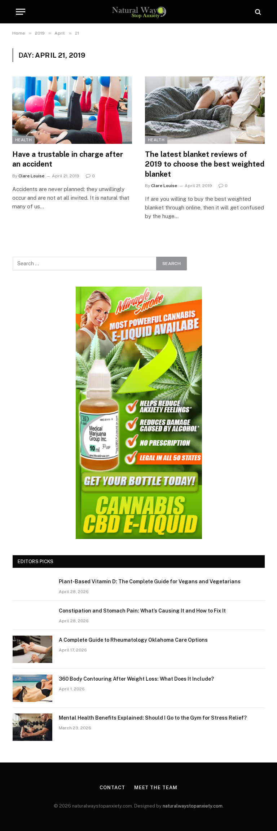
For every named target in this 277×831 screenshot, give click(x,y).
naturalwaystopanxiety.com (193, 806)
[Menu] (20, 12)
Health (23, 140)
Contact (112, 787)
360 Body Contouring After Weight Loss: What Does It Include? (136, 679)
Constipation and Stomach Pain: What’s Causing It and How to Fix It (142, 611)
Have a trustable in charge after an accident (67, 159)
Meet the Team (155, 787)
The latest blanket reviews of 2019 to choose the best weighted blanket (204, 164)
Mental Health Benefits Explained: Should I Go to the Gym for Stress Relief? (153, 718)
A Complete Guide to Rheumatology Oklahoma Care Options (133, 640)
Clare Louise (31, 175)
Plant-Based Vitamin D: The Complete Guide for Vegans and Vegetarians (150, 581)
